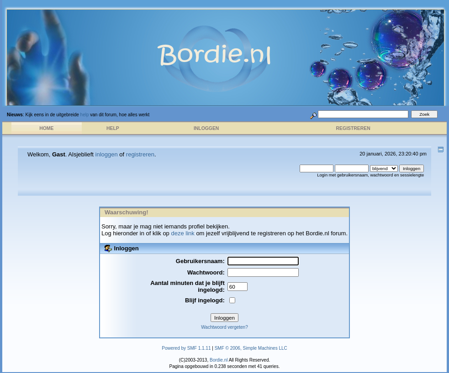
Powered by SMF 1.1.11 (186, 348)
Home (46, 128)
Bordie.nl (218, 360)
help (84, 114)
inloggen (106, 154)
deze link (182, 233)
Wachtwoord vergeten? (224, 327)
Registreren (353, 128)
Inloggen (206, 128)
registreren (140, 154)
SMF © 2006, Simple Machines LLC (251, 348)
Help (112, 128)
